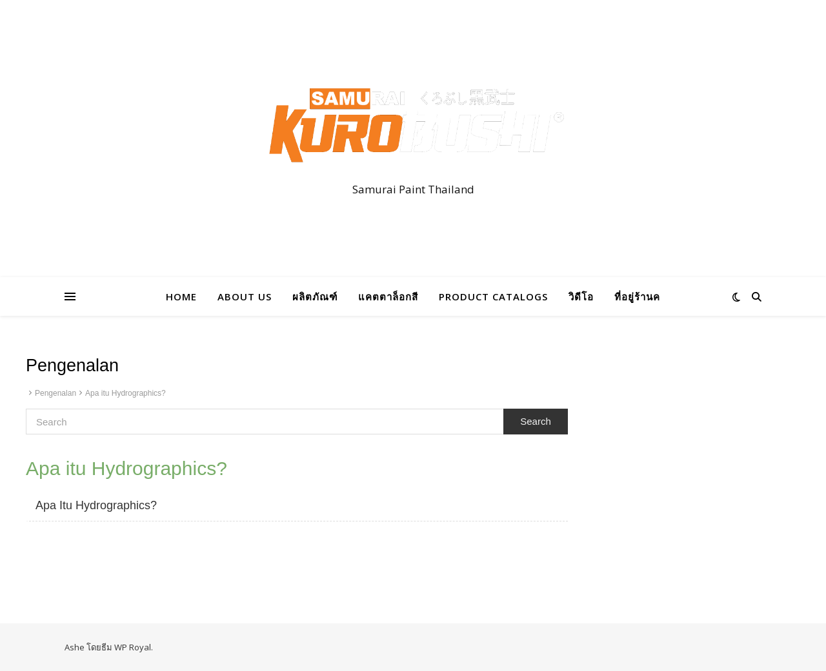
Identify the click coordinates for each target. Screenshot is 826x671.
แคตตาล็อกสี (388, 296)
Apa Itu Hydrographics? (96, 505)
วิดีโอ (581, 296)
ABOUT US (244, 296)
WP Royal (132, 647)
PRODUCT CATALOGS (493, 296)
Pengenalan (55, 393)
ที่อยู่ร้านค (637, 296)
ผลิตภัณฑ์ (314, 296)
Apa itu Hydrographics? (125, 393)
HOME (181, 296)
